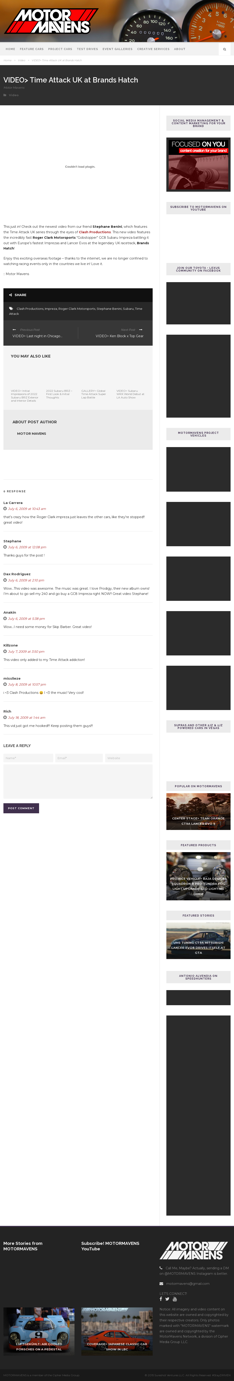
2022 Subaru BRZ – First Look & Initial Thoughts (59, 394)
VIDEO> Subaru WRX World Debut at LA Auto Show (130, 394)
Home (10, 49)
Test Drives (87, 49)
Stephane (12, 541)
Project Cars (60, 49)
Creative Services (153, 49)
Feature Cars (32, 49)
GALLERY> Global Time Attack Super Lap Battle (93, 394)
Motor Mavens (13, 87)
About (180, 49)
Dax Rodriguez (17, 574)
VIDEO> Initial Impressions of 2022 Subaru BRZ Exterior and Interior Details (24, 395)
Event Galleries (118, 49)
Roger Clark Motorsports (76, 308)
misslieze (12, 678)
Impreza (51, 308)
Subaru (128, 308)
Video (21, 60)
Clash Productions (95, 232)
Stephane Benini (109, 308)
